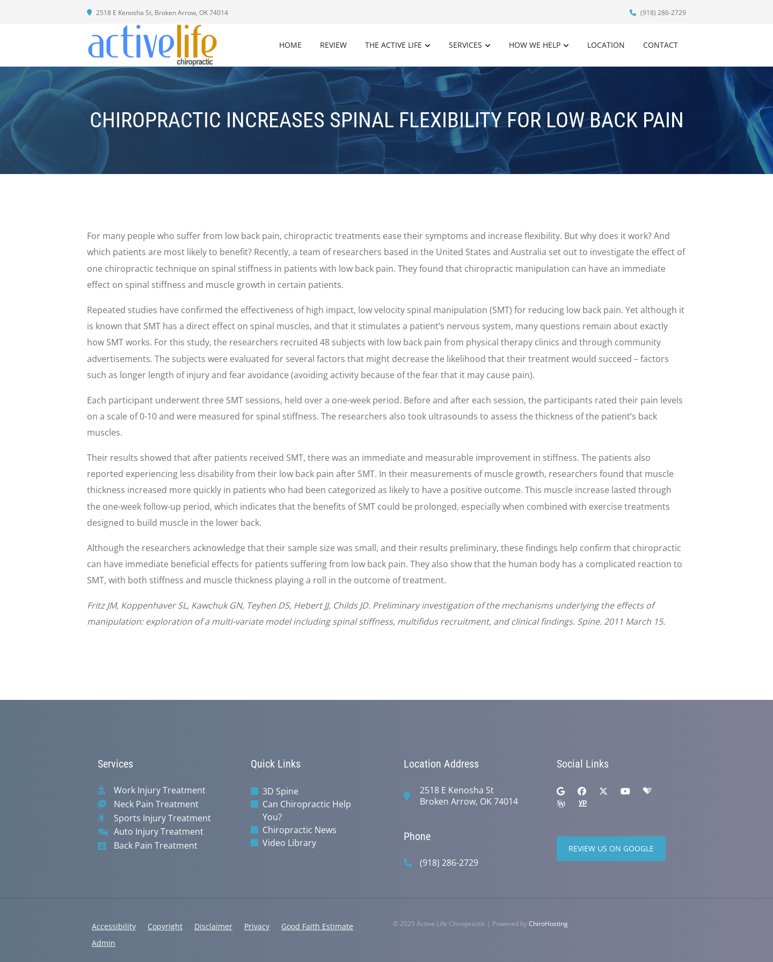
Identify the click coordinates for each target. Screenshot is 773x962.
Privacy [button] (256, 926)
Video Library (289, 843)
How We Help (534, 45)
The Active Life (393, 45)
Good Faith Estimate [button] (317, 926)
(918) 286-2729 (658, 12)
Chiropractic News (299, 830)
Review (333, 45)
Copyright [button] (165, 926)
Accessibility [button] (114, 926)
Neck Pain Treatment (156, 804)
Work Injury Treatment (160, 790)
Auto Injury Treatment (158, 831)
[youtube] (625, 791)
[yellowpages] (582, 804)
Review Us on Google (611, 848)
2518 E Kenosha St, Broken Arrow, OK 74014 (157, 12)
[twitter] (603, 791)
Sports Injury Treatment (162, 818)
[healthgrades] (647, 791)
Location (606, 45)
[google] (561, 791)
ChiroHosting (548, 923)
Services (465, 45)
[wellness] (561, 804)
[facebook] (582, 791)
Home (290, 45)
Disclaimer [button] (213, 926)
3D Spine (280, 791)
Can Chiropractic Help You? (306, 810)
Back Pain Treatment (156, 845)
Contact (660, 45)
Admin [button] (103, 943)
